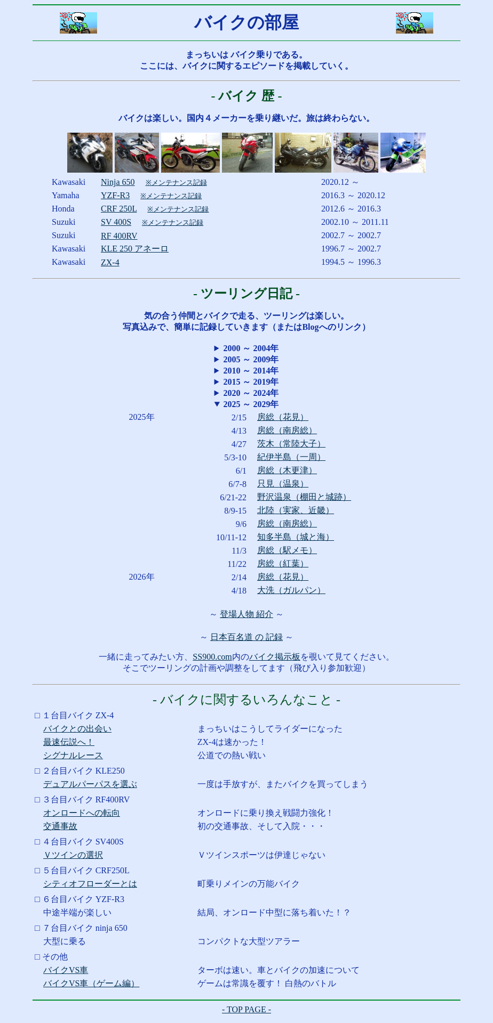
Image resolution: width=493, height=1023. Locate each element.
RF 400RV (119, 235)
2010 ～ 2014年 (251, 370)
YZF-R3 (115, 195)
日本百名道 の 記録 (246, 637)
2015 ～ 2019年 (251, 381)
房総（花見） (282, 416)
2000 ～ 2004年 (251, 348)
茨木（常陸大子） (291, 443)
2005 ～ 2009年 (251, 359)
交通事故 (60, 826)
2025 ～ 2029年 (251, 404)
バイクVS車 (65, 970)
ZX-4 (110, 262)
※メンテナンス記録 (176, 182)
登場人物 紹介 (246, 614)
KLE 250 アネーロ (135, 248)
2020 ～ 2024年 (251, 392)
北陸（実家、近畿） (295, 510)
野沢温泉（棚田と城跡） (304, 496)
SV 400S (116, 221)
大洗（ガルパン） (291, 590)
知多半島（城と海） (295, 536)
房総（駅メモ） (287, 550)
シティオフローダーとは (90, 883)
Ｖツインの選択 (73, 854)
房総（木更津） (287, 470)
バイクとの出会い (77, 728)
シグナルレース (73, 755)
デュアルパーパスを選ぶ (90, 784)
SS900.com (212, 656)
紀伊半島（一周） (291, 456)
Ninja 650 (118, 181)
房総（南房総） (287, 430)
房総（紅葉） (282, 563)
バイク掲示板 (274, 656)
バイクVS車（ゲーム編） (91, 983)
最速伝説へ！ (68, 741)
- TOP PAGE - (246, 1009)
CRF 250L (119, 208)
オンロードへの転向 (81, 812)
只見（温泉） (282, 483)
